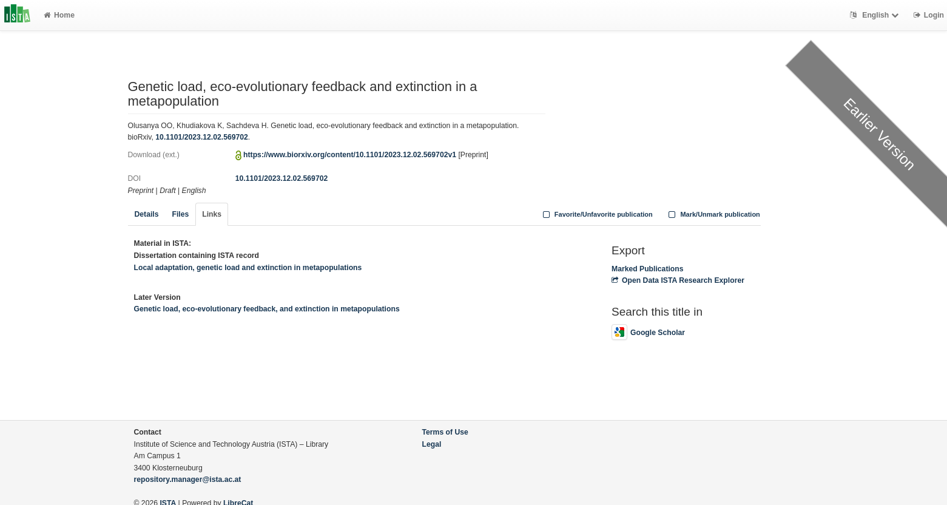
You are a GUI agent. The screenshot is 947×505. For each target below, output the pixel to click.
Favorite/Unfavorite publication (596, 214)
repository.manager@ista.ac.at (187, 479)
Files (180, 214)
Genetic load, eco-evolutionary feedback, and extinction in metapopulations (267, 309)
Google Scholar (648, 332)
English (876, 15)
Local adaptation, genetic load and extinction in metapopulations (248, 267)
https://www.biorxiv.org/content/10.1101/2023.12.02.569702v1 (349, 155)
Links (211, 214)
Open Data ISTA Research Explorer (678, 280)
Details (147, 214)
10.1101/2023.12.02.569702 (201, 137)
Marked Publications (648, 269)
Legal (432, 444)
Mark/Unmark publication (713, 214)
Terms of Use (445, 432)
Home (59, 15)
